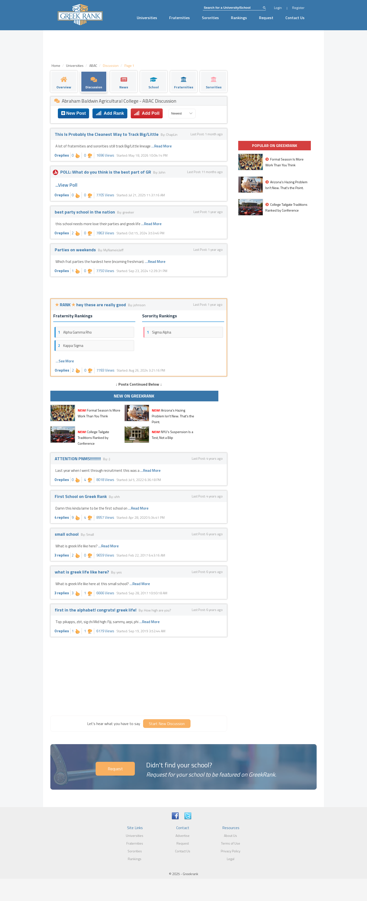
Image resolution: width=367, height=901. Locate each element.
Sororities (210, 18)
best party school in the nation (85, 212)
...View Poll (66, 185)
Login (278, 7)
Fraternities (179, 18)
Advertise (183, 835)
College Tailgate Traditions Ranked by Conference (93, 437)
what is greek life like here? (82, 572)
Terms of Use (230, 843)
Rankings (239, 18)
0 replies (61, 155)
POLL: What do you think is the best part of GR (103, 172)
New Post (73, 113)
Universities (147, 18)
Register (298, 7)
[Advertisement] (138, 676)
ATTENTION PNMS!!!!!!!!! (78, 458)
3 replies (61, 555)
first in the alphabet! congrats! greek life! (96, 610)
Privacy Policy (230, 851)
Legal (230, 858)
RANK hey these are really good (91, 304)
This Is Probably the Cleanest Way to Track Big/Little (107, 134)
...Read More (161, 146)
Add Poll (146, 113)
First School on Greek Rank (81, 496)
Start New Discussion (167, 723)
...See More (65, 361)
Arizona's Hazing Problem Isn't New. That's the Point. (173, 416)
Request (266, 18)
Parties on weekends (76, 249)
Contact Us (295, 18)
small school (67, 534)
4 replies (61, 517)
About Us (230, 835)
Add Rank (110, 113)
